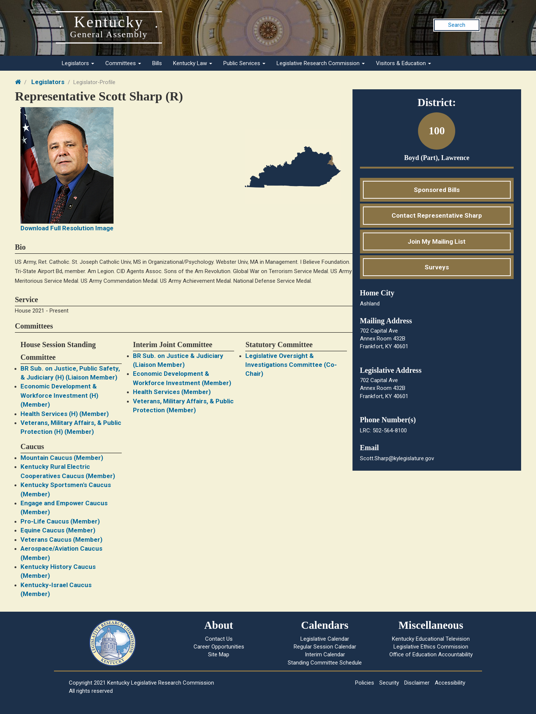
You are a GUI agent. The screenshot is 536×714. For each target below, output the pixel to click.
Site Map (218, 654)
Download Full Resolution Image (67, 228)
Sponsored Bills (437, 189)
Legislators (78, 63)
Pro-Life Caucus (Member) (60, 521)
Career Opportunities (219, 646)
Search (456, 25)
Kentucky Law (192, 63)
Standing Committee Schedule (325, 662)
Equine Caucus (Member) (57, 530)
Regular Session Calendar (325, 646)
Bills (157, 63)
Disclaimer (417, 682)
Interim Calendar (325, 654)
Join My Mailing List (437, 241)
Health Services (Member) (172, 392)
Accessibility (450, 682)
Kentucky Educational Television (431, 638)
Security (389, 682)
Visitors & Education (403, 63)
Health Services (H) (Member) (64, 413)
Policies (364, 682)
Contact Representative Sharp (437, 215)
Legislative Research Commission (321, 63)
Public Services (244, 63)
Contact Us (219, 638)
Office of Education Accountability (431, 654)
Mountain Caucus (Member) (61, 457)
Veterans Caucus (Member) (61, 539)
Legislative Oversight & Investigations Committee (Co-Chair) (291, 365)
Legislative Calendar (324, 638)
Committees (123, 63)
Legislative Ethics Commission (430, 646)
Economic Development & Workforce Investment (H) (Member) (59, 395)
